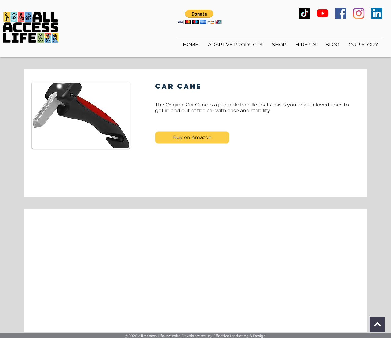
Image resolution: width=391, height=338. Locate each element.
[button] (199, 17)
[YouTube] (322, 13)
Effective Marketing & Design (239, 335)
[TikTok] (304, 13)
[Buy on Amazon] (192, 137)
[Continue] (377, 324)
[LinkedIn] (376, 13)
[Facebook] (340, 13)
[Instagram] (358, 13)
